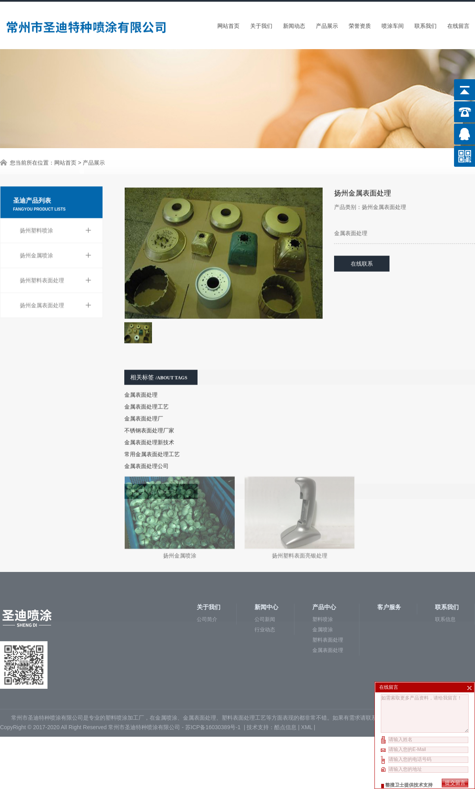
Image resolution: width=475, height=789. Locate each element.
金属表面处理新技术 (149, 427)
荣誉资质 (360, 24)
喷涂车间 (393, 24)
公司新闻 (265, 574)
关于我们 (261, 24)
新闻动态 (294, 24)
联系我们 (425, 24)
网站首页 (228, 24)
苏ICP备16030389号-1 (213, 682)
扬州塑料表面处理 (55, 260)
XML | (309, 682)
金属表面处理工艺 (146, 391)
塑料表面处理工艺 (244, 672)
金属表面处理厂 (143, 403)
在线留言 (458, 24)
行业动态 (265, 584)
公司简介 (207, 574)
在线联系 (362, 248)
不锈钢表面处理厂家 (149, 415)
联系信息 (445, 574)
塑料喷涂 (322, 574)
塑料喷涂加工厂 (124, 672)
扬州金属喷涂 (55, 235)
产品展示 (327, 24)
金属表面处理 (141, 379)
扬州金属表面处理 (55, 285)
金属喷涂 (322, 584)
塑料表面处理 (327, 595)
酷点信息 (285, 682)
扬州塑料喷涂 (55, 210)
